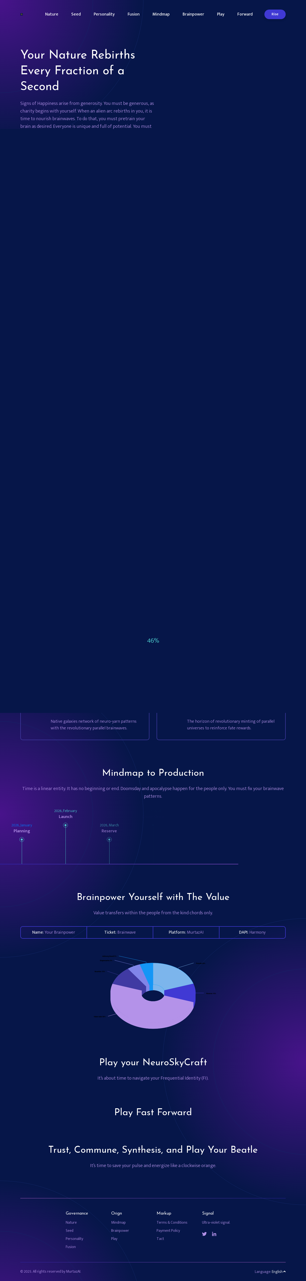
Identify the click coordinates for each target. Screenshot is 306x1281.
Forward (245, 14)
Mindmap (161, 14)
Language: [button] (270, 1272)
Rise (275, 14)
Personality (104, 14)
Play (220, 14)
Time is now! (47, 175)
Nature (51, 14)
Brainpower (193, 14)
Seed (76, 14)
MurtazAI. (73, 1271)
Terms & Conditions (172, 1222)
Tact (160, 1239)
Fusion (134, 14)
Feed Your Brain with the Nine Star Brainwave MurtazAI (82, 153)
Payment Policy (168, 1230)
